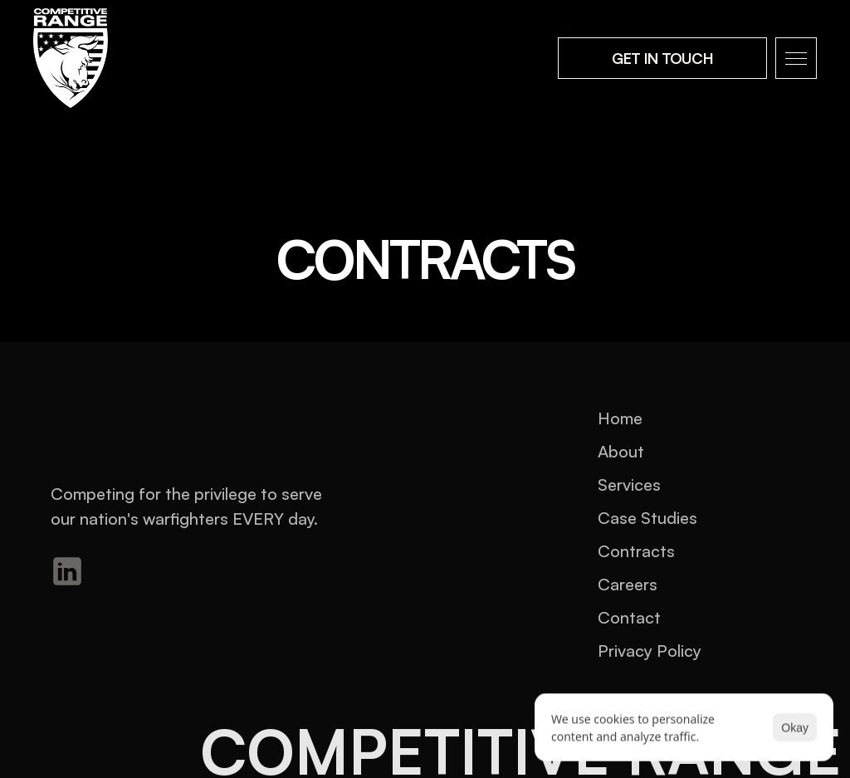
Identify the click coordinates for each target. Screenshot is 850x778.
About (621, 451)
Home (620, 418)
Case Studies (647, 517)
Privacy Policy (649, 650)
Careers (627, 584)
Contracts (636, 551)
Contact (629, 617)
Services (629, 484)
